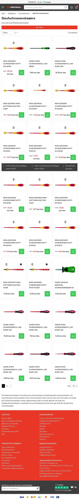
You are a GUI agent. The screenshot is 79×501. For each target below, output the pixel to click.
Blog (3, 434)
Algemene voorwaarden (10, 424)
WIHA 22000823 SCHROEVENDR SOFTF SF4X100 (63, 200)
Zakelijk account (45, 424)
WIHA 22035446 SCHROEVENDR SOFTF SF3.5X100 (37, 106)
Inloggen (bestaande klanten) (49, 421)
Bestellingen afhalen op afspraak (51, 473)
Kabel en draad (7, 455)
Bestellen (43, 426)
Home (3, 13)
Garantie (42, 439)
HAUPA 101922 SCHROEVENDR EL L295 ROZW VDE (64, 63)
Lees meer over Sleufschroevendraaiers (15, 23)
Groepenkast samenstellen (11, 452)
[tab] (20, 414)
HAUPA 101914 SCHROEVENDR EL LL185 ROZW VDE (12, 369)
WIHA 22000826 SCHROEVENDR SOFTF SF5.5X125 (12, 200)
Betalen (42, 429)
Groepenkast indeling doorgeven (13, 468)
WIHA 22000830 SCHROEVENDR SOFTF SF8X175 (37, 148)
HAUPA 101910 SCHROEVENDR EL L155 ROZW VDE (64, 369)
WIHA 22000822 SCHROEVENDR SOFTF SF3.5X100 (12, 242)
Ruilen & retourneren (47, 434)
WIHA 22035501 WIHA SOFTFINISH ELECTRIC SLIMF (11, 106)
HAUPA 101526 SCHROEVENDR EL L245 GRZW (38, 63)
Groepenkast (6, 460)
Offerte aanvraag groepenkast (12, 466)
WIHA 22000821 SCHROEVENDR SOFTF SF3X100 (37, 242)
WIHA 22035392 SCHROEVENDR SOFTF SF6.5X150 (12, 63)
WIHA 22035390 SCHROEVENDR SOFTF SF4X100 (12, 148)
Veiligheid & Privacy (8, 426)
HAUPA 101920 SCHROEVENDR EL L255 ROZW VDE (12, 327)
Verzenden (43, 431)
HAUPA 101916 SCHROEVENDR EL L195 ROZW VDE (64, 327)
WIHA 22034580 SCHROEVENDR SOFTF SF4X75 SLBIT (37, 285)
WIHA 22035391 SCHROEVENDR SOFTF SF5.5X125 (63, 106)
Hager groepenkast (8, 447)
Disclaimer (5, 429)
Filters (39, 27)
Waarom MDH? (7, 418)
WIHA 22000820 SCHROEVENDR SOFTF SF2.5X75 (63, 242)
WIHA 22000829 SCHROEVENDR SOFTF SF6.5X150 (63, 148)
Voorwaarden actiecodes (10, 431)
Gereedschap (12, 13)
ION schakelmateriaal (9, 458)
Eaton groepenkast (8, 450)
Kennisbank (5, 463)
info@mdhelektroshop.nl (48, 455)
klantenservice (44, 437)
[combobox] (46, 7)
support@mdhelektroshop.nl (49, 476)
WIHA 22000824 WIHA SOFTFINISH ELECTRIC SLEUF (38, 200)
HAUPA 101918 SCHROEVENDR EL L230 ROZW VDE (38, 327)
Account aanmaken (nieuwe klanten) (52, 418)
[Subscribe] (37, 489)
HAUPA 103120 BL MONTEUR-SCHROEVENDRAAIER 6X (64, 285)
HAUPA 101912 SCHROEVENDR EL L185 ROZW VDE (38, 369)
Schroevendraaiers (24, 13)
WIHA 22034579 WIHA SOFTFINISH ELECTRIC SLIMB (11, 285)
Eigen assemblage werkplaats (12, 421)
